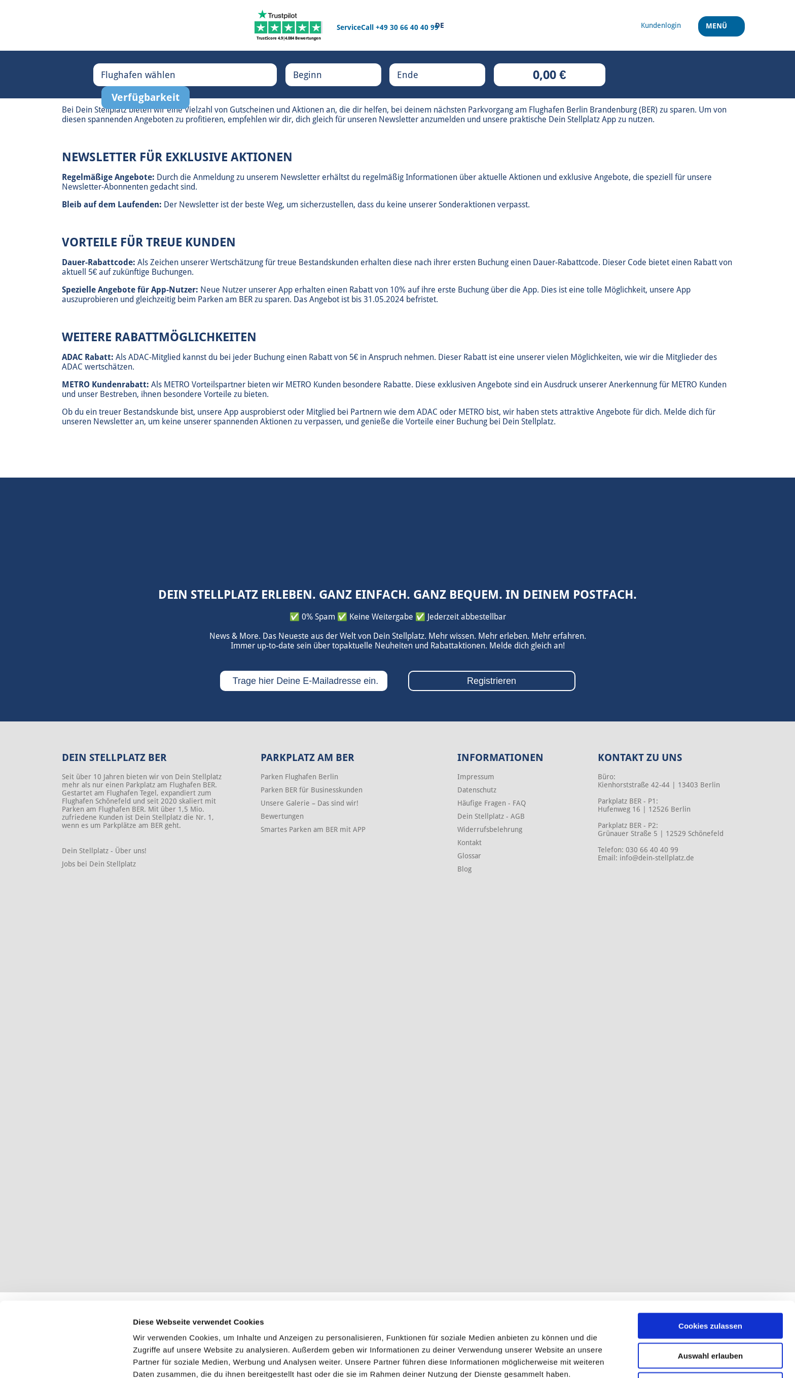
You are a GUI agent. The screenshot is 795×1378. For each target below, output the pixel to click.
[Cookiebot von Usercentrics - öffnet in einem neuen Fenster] (65, 1358)
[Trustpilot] (289, 25)
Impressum (475, 777)
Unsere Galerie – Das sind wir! (309, 803)
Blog (464, 869)
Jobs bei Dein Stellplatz (99, 864)
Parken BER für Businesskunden (312, 790)
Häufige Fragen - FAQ (491, 803)
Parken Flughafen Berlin (299, 777)
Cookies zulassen (710, 1277)
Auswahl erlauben (710, 1306)
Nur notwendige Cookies (710, 1336)
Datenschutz (476, 790)
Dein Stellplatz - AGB (491, 816)
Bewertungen (282, 816)
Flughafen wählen (148, 74)
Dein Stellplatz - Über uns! (104, 851)
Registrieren (491, 681)
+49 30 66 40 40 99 (407, 27)
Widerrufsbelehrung (489, 829)
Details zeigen (539, 1358)
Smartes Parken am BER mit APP (313, 829)
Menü (717, 30)
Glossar (469, 856)
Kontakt (469, 843)
